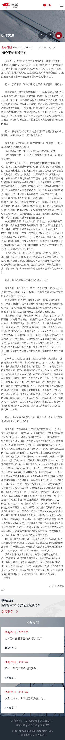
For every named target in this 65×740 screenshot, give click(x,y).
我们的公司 (17, 721)
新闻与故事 (31, 721)
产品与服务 (45, 721)
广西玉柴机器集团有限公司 (32, 734)
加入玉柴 (32, 725)
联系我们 (44, 725)
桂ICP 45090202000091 (24, 731)
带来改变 (20, 725)
